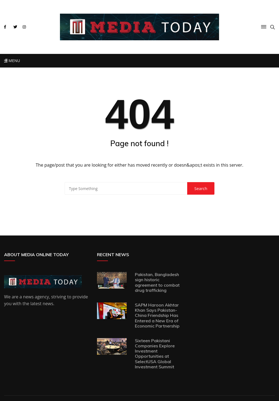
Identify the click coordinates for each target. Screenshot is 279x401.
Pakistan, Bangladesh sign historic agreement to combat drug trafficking (157, 282)
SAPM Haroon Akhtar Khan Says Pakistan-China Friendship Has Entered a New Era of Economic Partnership (157, 315)
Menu (12, 60)
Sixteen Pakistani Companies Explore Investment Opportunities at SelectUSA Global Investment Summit (155, 353)
